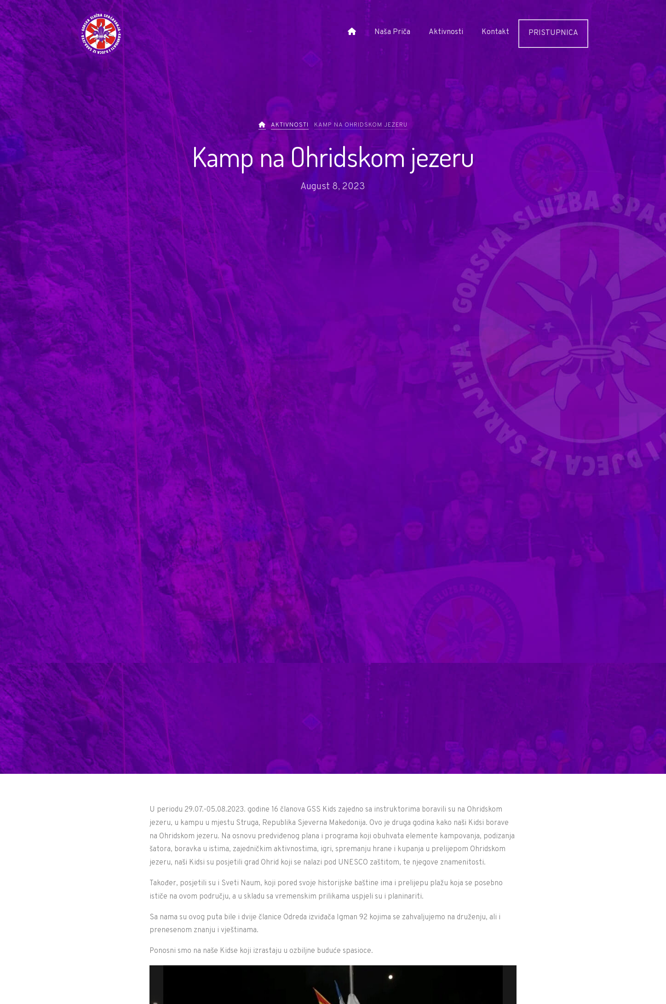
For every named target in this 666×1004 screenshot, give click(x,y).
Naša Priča (392, 32)
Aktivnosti (446, 32)
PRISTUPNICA (553, 33)
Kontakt (495, 32)
